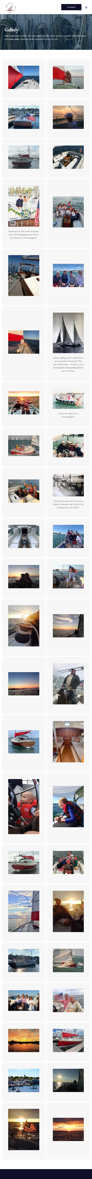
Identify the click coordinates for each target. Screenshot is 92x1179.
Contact (71, 7)
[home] (33, 7)
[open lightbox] (23, 77)
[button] (84, 7)
